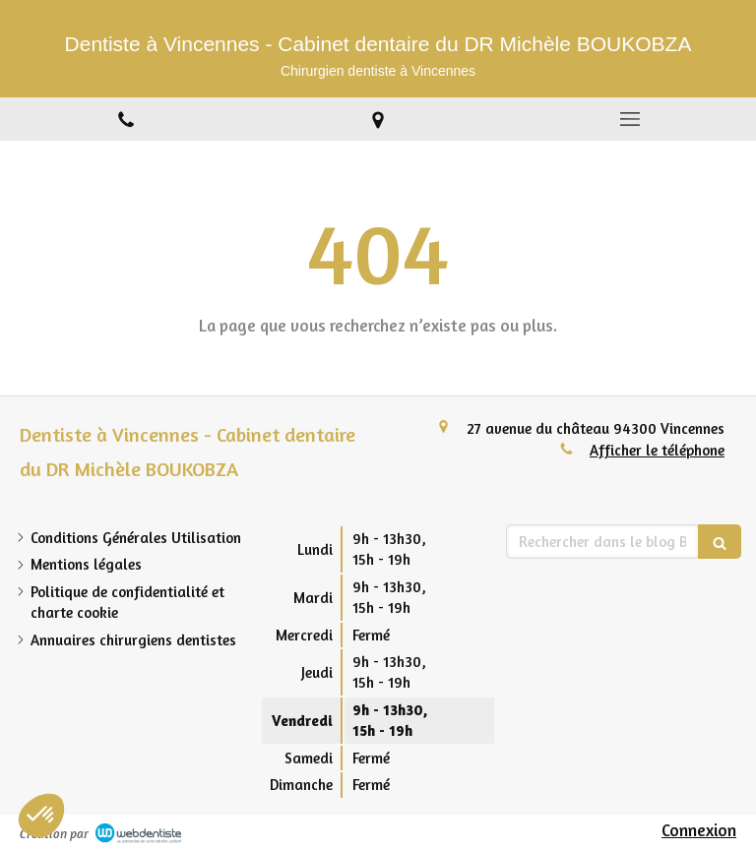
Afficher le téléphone (657, 450)
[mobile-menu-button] (630, 119)
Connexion (699, 829)
